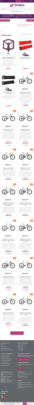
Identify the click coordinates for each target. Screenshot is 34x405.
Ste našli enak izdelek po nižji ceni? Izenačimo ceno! (25, 25)
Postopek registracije (5, 357)
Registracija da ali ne (5, 355)
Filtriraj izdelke (30, 20)
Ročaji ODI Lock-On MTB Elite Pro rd (25, 58)
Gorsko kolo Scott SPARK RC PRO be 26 (8, 168)
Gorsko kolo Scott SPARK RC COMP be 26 (8, 313)
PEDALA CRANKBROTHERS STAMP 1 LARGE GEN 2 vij (8, 58)
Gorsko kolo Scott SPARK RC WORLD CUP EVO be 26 (8, 204)
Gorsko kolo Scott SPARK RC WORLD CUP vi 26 (25, 314)
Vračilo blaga (20, 349)
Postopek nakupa (21, 345)
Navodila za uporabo (5, 362)
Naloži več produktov (17, 333)
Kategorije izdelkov (5, 20)
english (32, 1)
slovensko (30, 1)
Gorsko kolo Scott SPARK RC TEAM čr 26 (8, 277)
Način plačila (20, 346)
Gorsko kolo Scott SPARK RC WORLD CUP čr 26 (25, 204)
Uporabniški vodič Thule (5, 363)
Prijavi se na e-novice (23, 359)
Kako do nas (3, 346)
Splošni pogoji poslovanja (6, 348)
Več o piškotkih (30, 404)
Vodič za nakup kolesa (5, 365)
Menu (1, 1)
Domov (2, 31)
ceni (28, 34)
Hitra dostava (20, 348)
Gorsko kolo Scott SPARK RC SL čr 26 (25, 168)
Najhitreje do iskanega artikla (6, 358)
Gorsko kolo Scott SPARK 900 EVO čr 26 (25, 93)
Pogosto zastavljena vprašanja (7, 349)
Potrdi (25, 403)
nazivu (31, 34)
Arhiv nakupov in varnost (6, 360)
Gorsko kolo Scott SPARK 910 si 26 (8, 130)
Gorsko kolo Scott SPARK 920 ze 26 (25, 130)
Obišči (20, 368)
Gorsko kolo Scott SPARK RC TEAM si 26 (25, 277)
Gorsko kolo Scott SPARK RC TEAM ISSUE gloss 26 (25, 240)
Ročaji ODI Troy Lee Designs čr (8, 93)
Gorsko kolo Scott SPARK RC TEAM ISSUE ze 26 (8, 240)
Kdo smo (2, 345)
